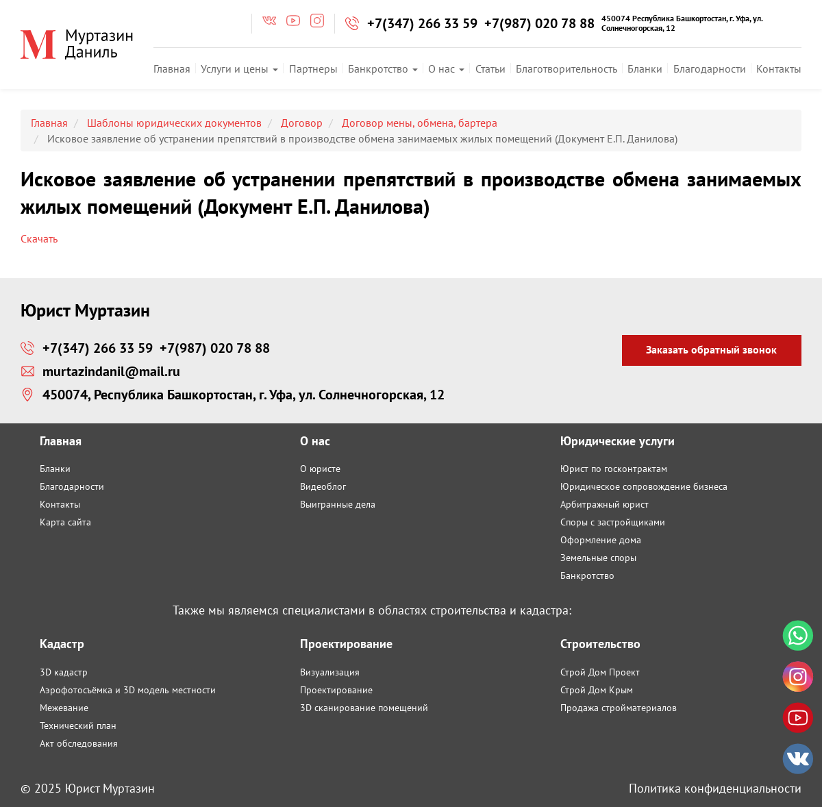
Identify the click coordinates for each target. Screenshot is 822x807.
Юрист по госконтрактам (613, 468)
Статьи (490, 68)
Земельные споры (598, 557)
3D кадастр (64, 672)
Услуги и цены (239, 68)
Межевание (64, 708)
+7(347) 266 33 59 (422, 23)
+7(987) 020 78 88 (539, 23)
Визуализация (330, 672)
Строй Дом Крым (596, 690)
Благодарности (709, 68)
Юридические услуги (617, 441)
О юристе (320, 468)
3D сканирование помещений (364, 708)
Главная (171, 68)
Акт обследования (79, 743)
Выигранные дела (337, 504)
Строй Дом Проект (600, 672)
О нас (446, 68)
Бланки (644, 68)
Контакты (778, 68)
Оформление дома (600, 540)
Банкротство (383, 68)
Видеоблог (323, 486)
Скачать (39, 238)
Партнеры (313, 68)
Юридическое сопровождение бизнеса (643, 486)
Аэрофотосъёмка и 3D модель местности (128, 690)
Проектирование (336, 690)
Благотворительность (566, 68)
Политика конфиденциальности (715, 788)
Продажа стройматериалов (618, 708)
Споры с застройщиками (612, 522)
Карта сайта (65, 522)
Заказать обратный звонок (711, 349)
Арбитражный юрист (604, 504)
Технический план (78, 725)
